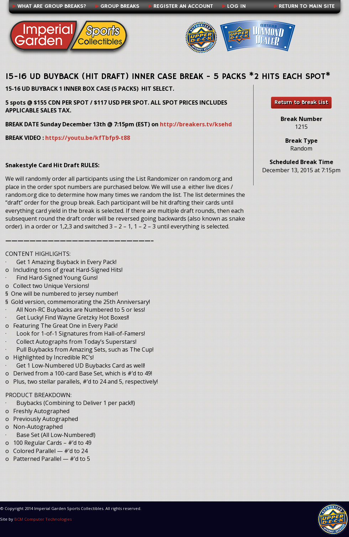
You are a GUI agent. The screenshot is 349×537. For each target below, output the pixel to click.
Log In (236, 6)
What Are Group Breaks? (51, 6)
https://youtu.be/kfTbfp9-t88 (87, 138)
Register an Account (183, 6)
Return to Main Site (307, 6)
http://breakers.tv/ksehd (196, 124)
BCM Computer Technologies (43, 519)
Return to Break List (301, 102)
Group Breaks (119, 6)
